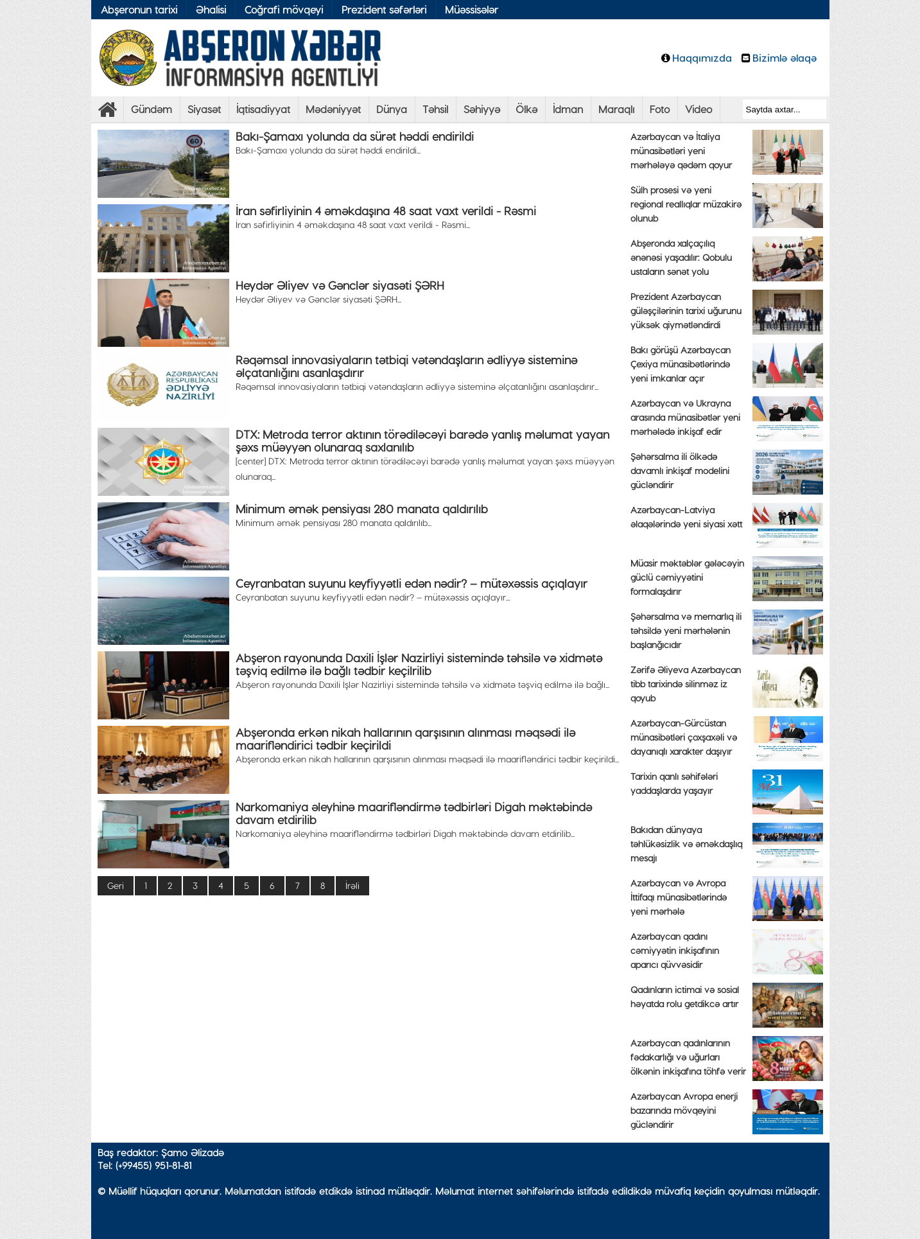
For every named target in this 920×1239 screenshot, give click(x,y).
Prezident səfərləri (384, 9)
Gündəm (151, 109)
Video (698, 109)
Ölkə (526, 109)
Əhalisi (211, 9)
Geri (115, 885)
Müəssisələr (471, 9)
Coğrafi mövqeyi (284, 9)
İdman (568, 109)
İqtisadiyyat (263, 109)
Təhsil (435, 109)
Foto (660, 109)
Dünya (391, 109)
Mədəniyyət (333, 109)
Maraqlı (616, 109)
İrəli (352, 885)
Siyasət (204, 109)
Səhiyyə (482, 109)
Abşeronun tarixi (139, 9)
